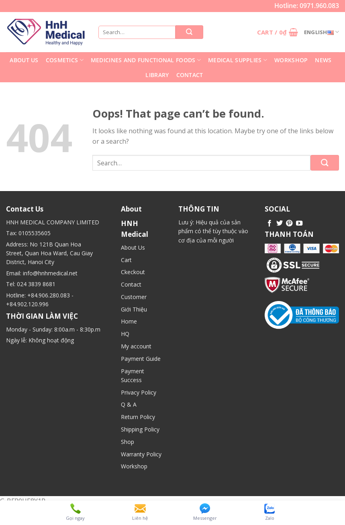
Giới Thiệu (134, 309)
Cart (126, 260)
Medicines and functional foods (146, 60)
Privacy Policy (138, 392)
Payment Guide (141, 358)
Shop (127, 442)
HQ (125, 334)
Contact (189, 75)
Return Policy (138, 417)
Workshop (291, 60)
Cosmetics (65, 60)
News (323, 60)
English (321, 32)
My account (136, 346)
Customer (134, 297)
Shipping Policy (140, 429)
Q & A (129, 404)
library (157, 75)
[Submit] (324, 163)
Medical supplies (237, 60)
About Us (24, 60)
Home (129, 321)
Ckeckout (133, 272)
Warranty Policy (141, 454)
